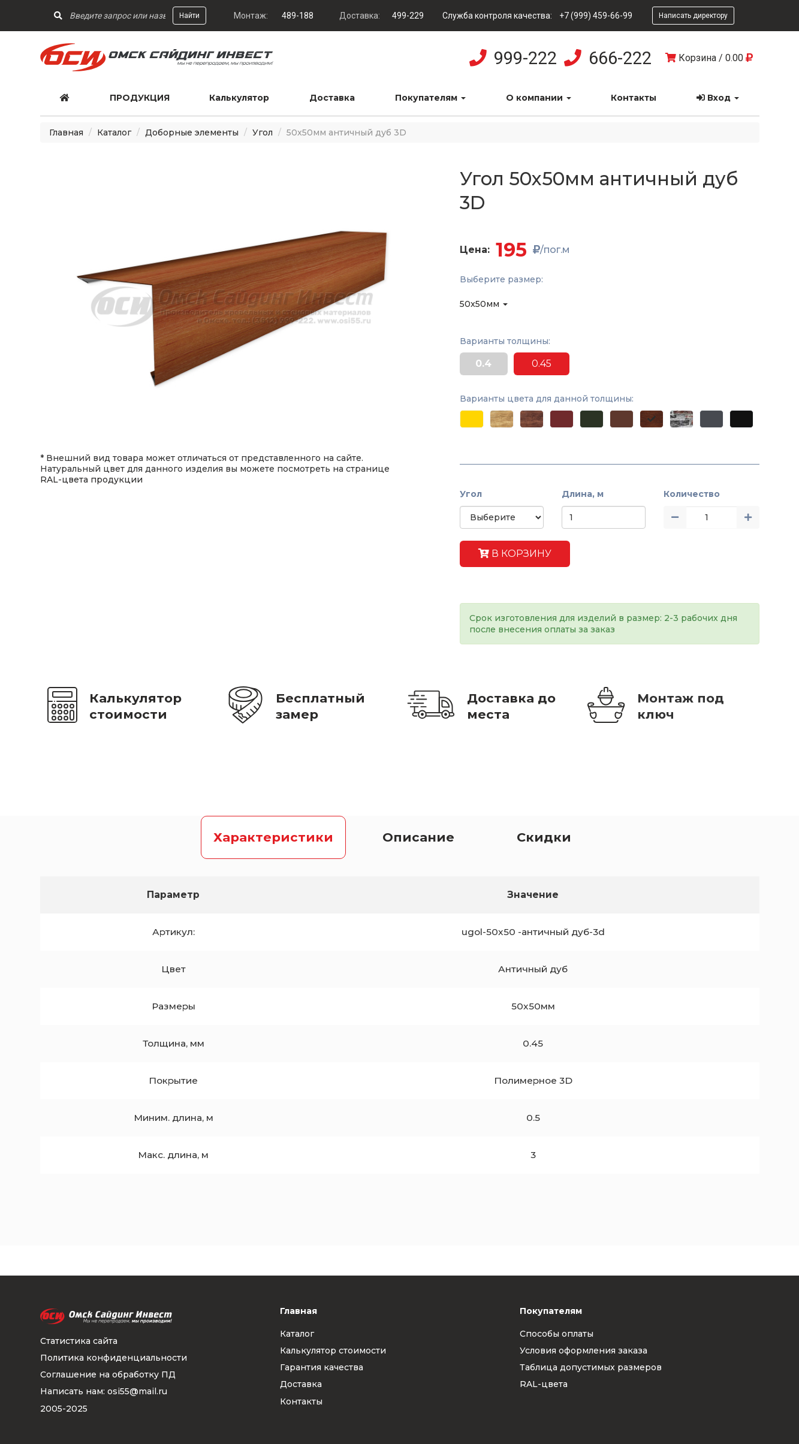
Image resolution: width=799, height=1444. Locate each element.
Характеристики (273, 837)
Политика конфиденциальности (113, 1357)
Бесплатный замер (320, 706)
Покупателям (430, 97)
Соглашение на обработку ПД (108, 1374)
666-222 (620, 58)
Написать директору (693, 15)
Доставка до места (511, 706)
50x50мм (484, 304)
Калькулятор (239, 97)
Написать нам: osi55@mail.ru (103, 1391)
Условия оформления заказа (583, 1350)
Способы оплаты (556, 1333)
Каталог (114, 132)
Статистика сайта (78, 1341)
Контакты (633, 97)
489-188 (297, 15)
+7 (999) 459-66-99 (595, 15)
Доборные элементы (192, 132)
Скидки (544, 837)
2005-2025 (64, 1408)
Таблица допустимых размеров (591, 1367)
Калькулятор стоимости (135, 706)
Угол (262, 132)
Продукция (140, 97)
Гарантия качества (321, 1367)
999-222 (525, 58)
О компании (538, 97)
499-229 (408, 15)
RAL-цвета (544, 1384)
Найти (189, 15)
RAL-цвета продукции (91, 479)
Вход (718, 97)
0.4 (483, 363)
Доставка (332, 97)
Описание (418, 837)
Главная (66, 132)
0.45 (541, 363)
